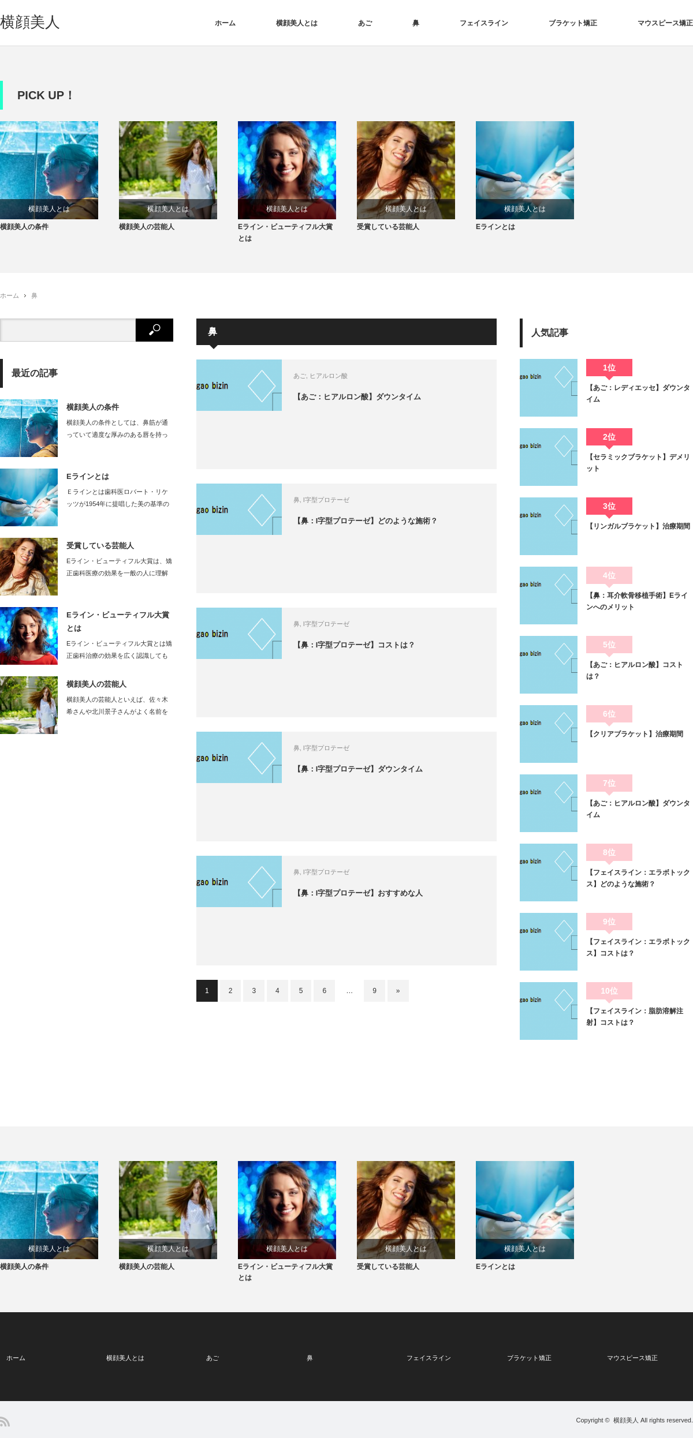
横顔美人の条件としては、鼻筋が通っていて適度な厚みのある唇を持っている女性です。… (117, 440)
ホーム (225, 23)
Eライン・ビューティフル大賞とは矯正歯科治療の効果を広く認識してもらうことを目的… (119, 661)
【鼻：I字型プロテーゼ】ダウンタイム (387, 776)
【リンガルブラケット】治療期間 (638, 532)
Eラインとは (495, 233)
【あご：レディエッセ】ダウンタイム (638, 399)
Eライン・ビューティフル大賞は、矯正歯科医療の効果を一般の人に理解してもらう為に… (119, 579)
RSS (5, 1421)
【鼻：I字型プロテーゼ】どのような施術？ (396, 528)
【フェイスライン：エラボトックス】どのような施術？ (638, 884)
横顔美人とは (297, 23)
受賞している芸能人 (388, 233)
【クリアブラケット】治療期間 (634, 740)
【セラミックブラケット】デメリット (638, 468)
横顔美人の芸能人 (146, 233)
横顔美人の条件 (24, 233)
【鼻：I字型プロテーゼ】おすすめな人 (387, 900)
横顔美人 (30, 21)
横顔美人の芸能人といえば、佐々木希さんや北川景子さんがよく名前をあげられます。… (117, 717)
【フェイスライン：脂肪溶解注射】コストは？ (634, 1022)
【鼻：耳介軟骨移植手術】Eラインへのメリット (637, 607)
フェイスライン (484, 23)
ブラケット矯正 (573, 23)
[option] (59, 180)
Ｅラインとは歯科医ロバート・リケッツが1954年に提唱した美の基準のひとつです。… (117, 510)
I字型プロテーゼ (350, 506)
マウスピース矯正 (665, 23)
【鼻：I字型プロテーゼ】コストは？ (383, 652)
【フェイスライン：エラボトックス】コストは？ (638, 953)
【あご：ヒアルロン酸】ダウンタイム (386, 404)
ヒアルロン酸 (353, 382)
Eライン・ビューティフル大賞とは (285, 238)
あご (365, 23)
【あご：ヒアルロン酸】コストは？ (634, 676)
